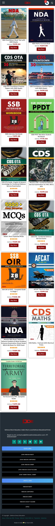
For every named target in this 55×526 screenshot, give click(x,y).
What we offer (10, 518)
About (4, 518)
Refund (22, 518)
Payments (37, 518)
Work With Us (29, 518)
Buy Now (14, 47)
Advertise (43, 518)
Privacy (17, 518)
